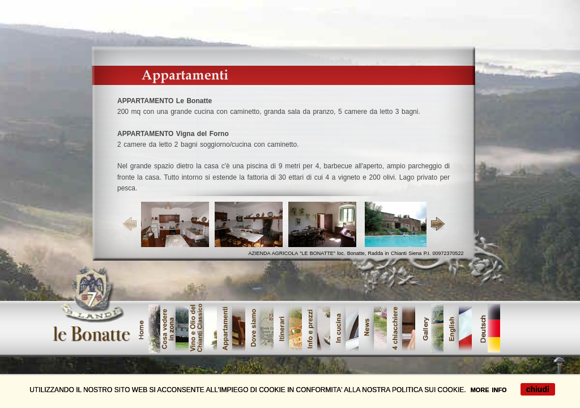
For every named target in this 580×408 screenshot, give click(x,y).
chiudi (537, 389)
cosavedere (174, 328)
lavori (401, 328)
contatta (373, 328)
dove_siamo (316, 328)
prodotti (231, 328)
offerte (457, 328)
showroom (259, 328)
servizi (344, 328)
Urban (288, 328)
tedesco (486, 328)
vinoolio (203, 328)
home (146, 328)
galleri (429, 328)
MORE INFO (489, 389)
